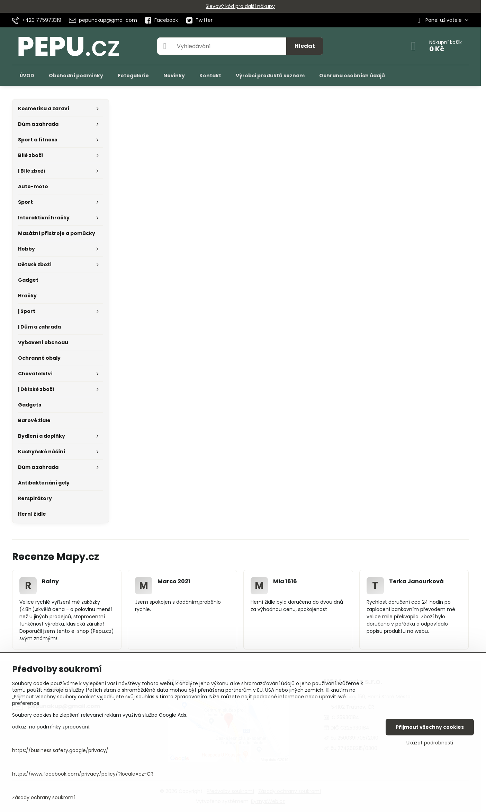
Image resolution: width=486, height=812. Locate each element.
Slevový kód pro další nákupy (240, 6)
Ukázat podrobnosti (429, 743)
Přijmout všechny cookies (430, 727)
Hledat (305, 46)
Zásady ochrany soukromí (43, 797)
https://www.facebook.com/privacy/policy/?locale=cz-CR (82, 773)
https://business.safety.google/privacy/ (60, 750)
